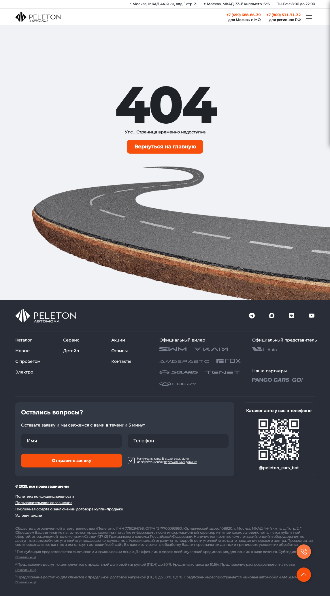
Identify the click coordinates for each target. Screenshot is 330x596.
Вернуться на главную (165, 147)
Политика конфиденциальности (44, 496)
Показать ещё (25, 557)
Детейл (71, 350)
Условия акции (28, 515)
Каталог (23, 340)
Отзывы (119, 350)
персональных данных (180, 462)
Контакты (121, 361)
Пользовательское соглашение (43, 503)
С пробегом (27, 361)
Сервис (71, 340)
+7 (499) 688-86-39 (243, 15)
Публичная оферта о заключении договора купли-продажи (69, 509)
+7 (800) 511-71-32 (283, 15)
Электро (24, 372)
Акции (118, 340)
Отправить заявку (71, 460)
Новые (22, 350)
